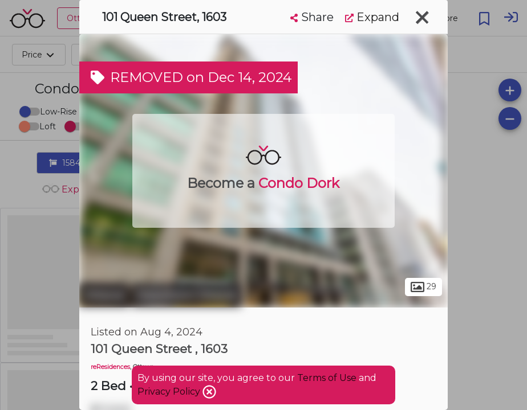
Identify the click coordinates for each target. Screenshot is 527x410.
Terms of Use (326, 377)
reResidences (110, 367)
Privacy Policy (169, 391)
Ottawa (104, 295)
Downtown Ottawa (186, 295)
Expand (372, 17)
